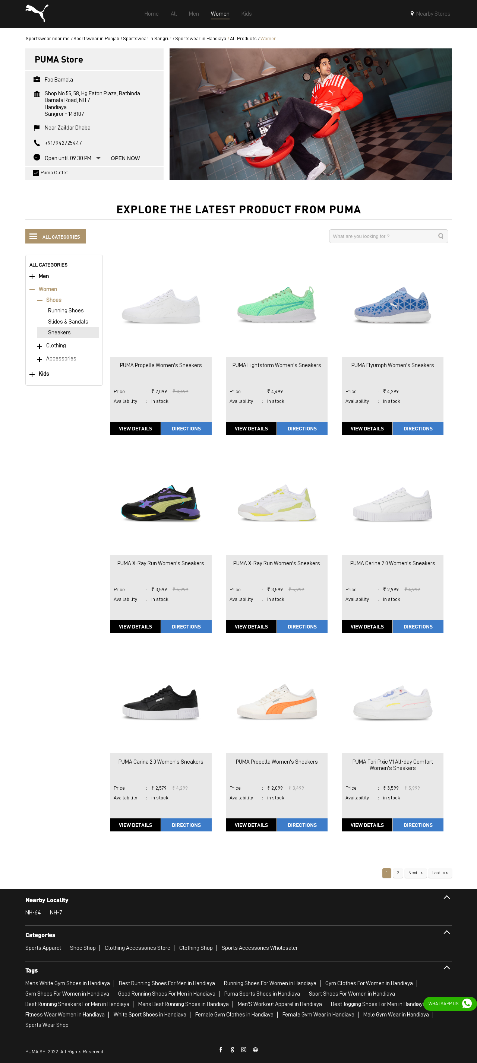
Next (412, 873)
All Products (243, 38)
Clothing (56, 346)
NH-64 (33, 913)
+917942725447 (63, 143)
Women (48, 289)
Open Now (125, 158)
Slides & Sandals (68, 322)
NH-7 (56, 913)
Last (436, 873)
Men (44, 276)
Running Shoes (66, 311)
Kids (44, 374)
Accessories (61, 359)
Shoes (53, 300)
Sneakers (59, 332)
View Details (135, 428)
